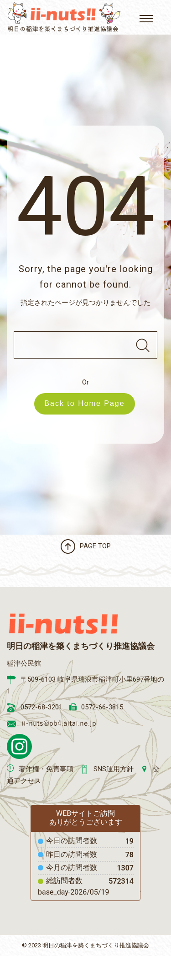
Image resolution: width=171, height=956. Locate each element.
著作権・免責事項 (46, 769)
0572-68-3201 (41, 707)
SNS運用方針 (113, 769)
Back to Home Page (89, 403)
